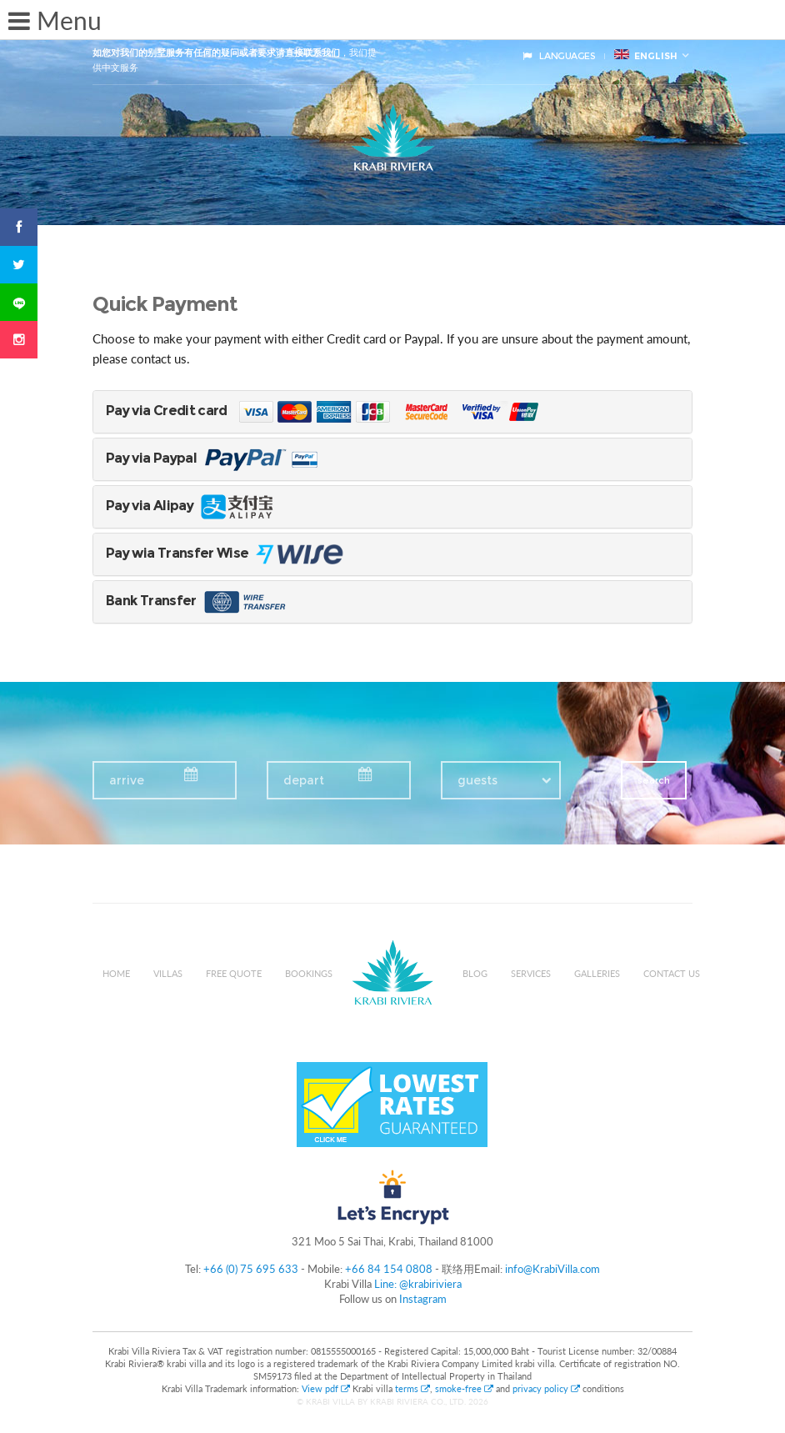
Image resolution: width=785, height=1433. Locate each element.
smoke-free (464, 1388)
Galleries (597, 973)
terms (412, 1388)
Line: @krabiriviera (418, 1283)
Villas (167, 973)
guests (478, 780)
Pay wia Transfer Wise (243, 553)
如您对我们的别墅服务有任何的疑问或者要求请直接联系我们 (216, 52)
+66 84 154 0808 (388, 1268)
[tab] (392, 412)
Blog (475, 973)
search (654, 780)
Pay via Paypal (217, 458)
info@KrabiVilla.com (552, 1268)
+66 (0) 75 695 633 (250, 1268)
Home (116, 973)
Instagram (423, 1298)
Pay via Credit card (334, 410)
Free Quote (234, 973)
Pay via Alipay (192, 506)
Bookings (308, 973)
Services (531, 973)
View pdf (327, 1388)
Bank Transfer (197, 601)
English (646, 55)
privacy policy (546, 1388)
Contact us (671, 973)
